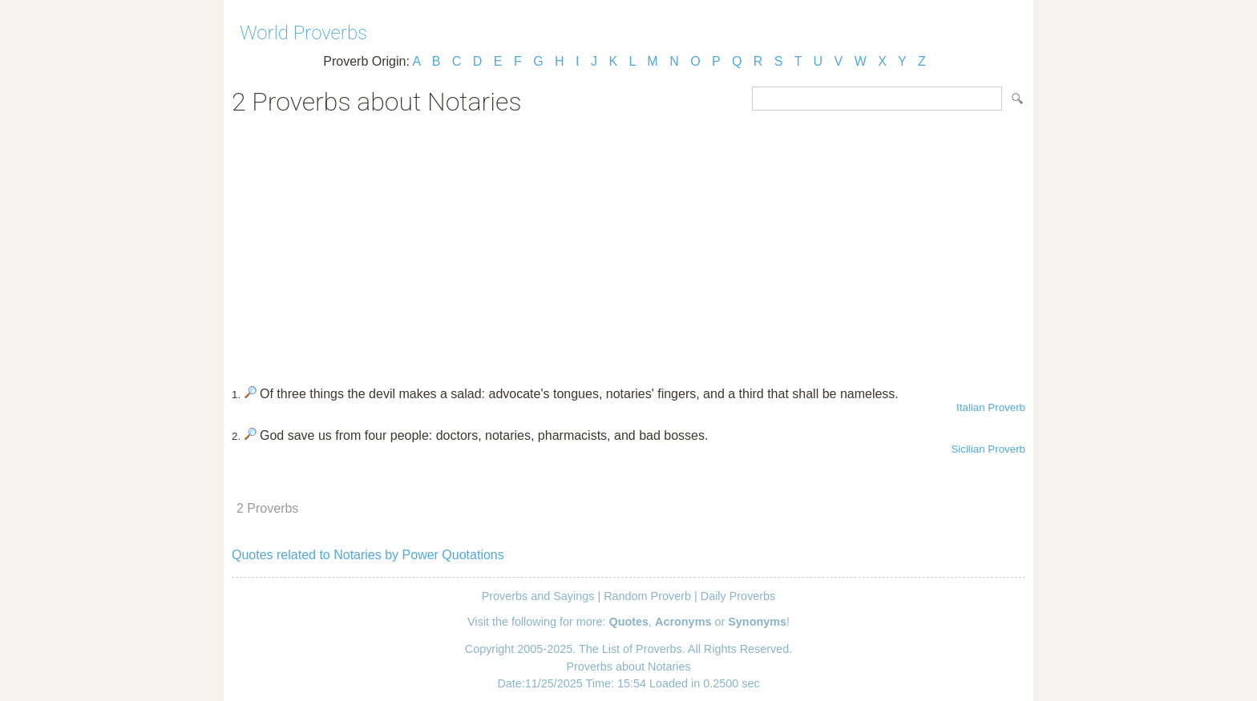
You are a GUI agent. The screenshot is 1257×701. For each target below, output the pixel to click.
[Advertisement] (628, 245)
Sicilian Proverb (988, 449)
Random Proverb (647, 596)
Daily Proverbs (738, 596)
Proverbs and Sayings (538, 596)
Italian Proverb (990, 407)
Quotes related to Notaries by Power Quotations (368, 555)
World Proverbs (303, 33)
